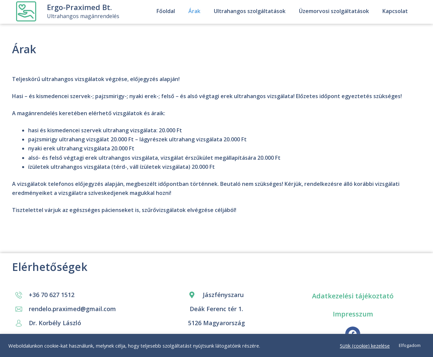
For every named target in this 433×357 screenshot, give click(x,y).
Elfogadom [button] (410, 345)
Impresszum (353, 313)
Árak (194, 11)
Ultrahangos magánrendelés (83, 16)
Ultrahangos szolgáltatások (250, 11)
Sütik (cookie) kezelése (365, 346)
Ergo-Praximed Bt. (79, 7)
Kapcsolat (395, 11)
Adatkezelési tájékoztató (352, 295)
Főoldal (166, 11)
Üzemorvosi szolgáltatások (334, 11)
